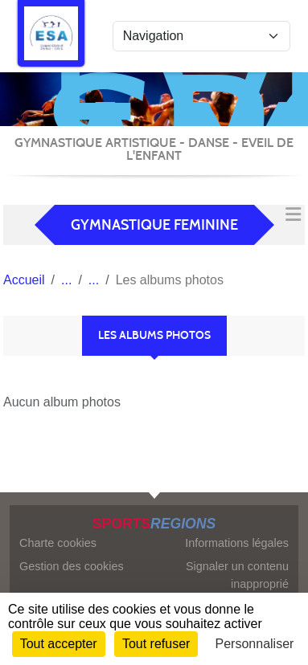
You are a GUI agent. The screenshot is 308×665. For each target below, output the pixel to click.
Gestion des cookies (71, 566)
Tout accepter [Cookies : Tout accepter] (58, 644)
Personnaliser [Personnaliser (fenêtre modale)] (255, 644)
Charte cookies (58, 542)
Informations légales (237, 542)
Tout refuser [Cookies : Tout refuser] (156, 644)
